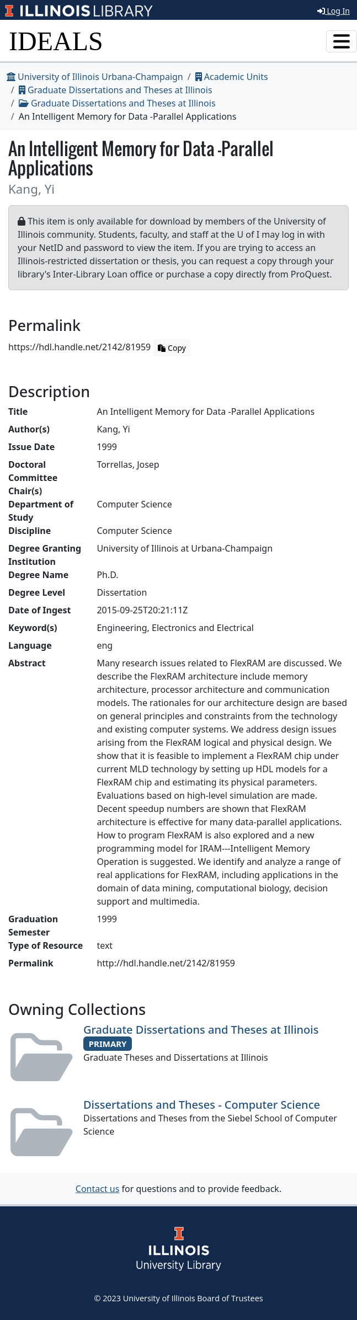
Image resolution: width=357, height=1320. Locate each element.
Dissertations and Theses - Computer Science (201, 1104)
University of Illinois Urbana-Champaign (95, 77)
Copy (171, 348)
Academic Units (231, 77)
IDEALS (56, 41)
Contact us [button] (98, 1189)
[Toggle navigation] (341, 41)
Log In (333, 11)
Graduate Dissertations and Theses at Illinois (115, 90)
